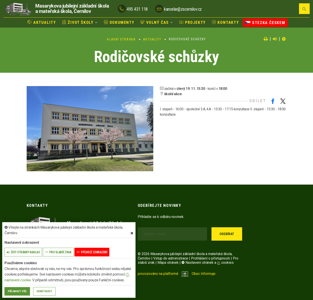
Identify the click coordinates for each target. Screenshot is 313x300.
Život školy (78, 22)
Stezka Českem (265, 22)
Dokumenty (119, 22)
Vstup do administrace (170, 258)
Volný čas (154, 22)
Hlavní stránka (121, 39)
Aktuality (42, 22)
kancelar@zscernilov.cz (182, 9)
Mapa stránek (168, 262)
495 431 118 (137, 9)
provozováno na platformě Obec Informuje (177, 274)
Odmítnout (44, 291)
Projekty (192, 22)
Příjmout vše (17, 291)
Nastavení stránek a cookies (207, 262)
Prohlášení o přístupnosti (210, 258)
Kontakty (225, 22)
